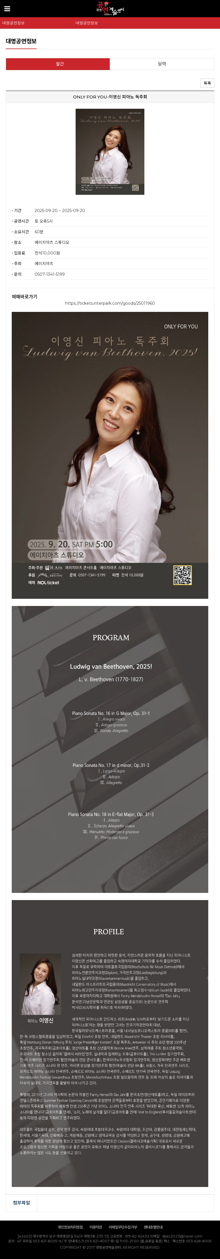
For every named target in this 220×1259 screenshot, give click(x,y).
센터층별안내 (153, 1227)
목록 (207, 83)
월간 (60, 64)
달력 (162, 64)
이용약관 (95, 1227)
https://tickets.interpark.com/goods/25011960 (110, 303)
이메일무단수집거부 (123, 1227)
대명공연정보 (13, 23)
